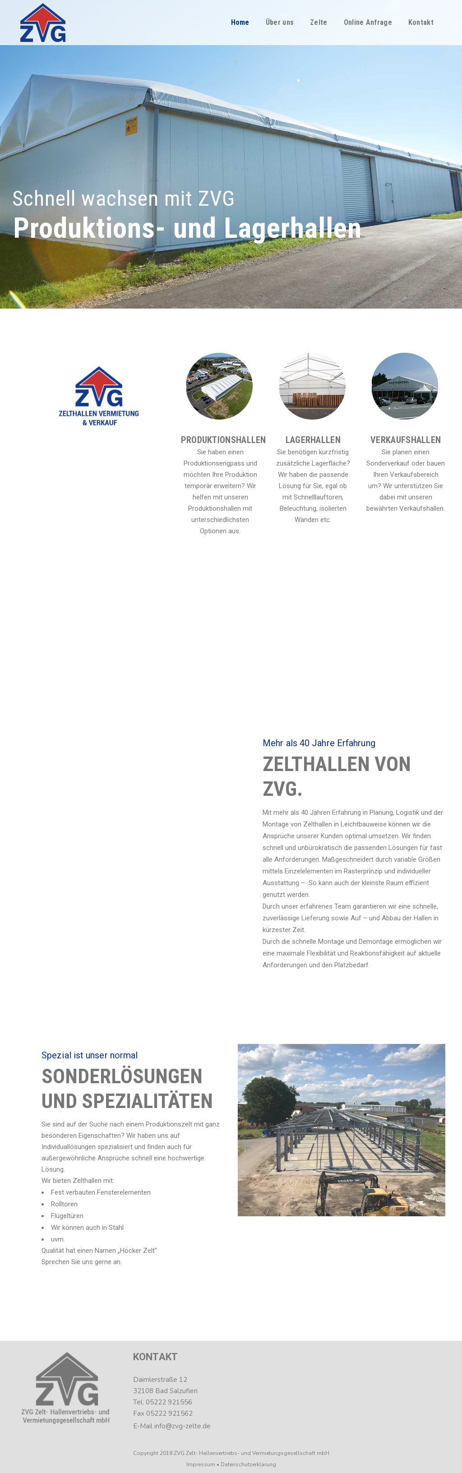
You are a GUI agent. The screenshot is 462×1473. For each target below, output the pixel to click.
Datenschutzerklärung (248, 1464)
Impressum (200, 1464)
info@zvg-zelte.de (182, 1426)
